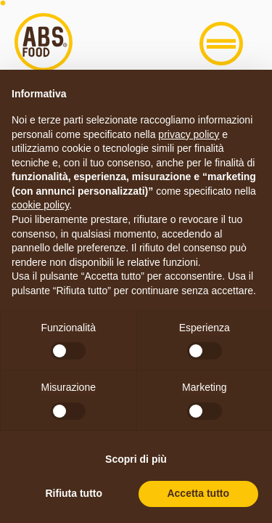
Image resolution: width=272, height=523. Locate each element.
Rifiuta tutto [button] (73, 493)
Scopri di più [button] (136, 459)
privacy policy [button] (188, 134)
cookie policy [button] (40, 205)
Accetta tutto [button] (198, 493)
